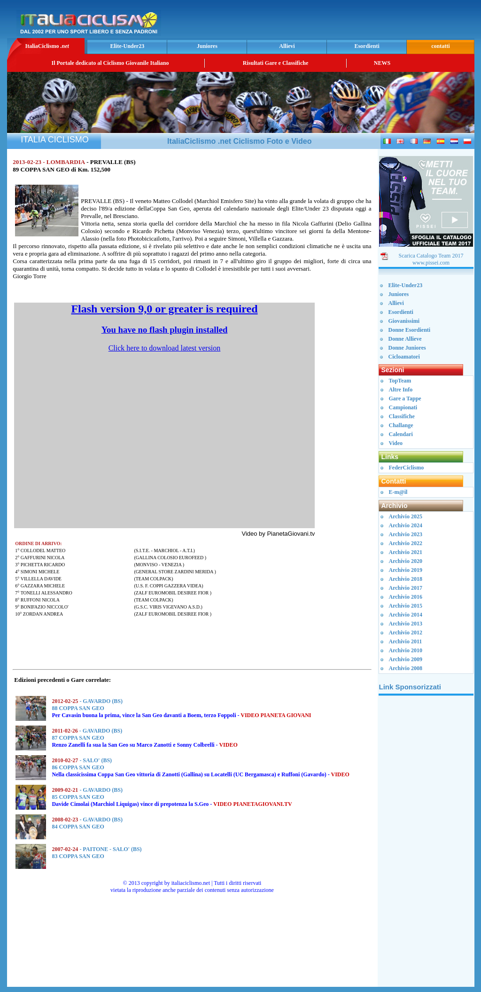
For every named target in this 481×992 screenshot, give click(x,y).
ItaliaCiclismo (47, 46)
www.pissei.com (431, 262)
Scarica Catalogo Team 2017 (431, 255)
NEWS (382, 63)
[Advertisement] (362, 22)
